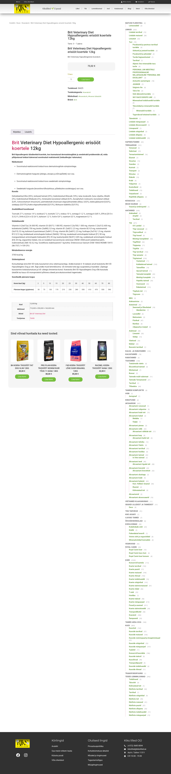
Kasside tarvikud (135, 631)
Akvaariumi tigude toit (141, 464)
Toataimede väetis (136, 363)
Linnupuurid (133, 128)
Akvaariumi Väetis (136, 445)
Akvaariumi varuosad (137, 406)
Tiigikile (136, 248)
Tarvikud (136, 60)
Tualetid (132, 650)
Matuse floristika (133, 23)
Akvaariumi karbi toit (141, 438)
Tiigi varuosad (138, 229)
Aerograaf (133, 396)
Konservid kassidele (137, 653)
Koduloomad (118, 9)
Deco (131, 507)
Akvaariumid (134, 494)
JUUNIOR (136, 84)
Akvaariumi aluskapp (137, 475)
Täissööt (132, 682)
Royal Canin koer (135, 550)
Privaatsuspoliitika (95, 746)
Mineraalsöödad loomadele (139, 540)
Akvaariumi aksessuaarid (139, 497)
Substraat (133, 151)
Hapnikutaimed (132, 142)
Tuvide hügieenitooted (141, 57)
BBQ (131, 298)
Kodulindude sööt (136, 527)
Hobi (127, 393)
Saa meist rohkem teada (62, 751)
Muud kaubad (131, 204)
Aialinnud (132, 331)
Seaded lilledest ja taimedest (139, 504)
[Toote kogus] (71, 79)
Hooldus (132, 595)
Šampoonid (133, 618)
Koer (18, 23)
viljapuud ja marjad (140, 327)
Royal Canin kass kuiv (137, 553)
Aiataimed (133, 305)
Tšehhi (32, 318)
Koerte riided (134, 589)
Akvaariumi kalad (136, 416)
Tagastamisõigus (95, 760)
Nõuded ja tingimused (97, 755)
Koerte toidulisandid (137, 579)
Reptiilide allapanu (136, 197)
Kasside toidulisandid (137, 666)
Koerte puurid (134, 569)
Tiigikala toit (138, 291)
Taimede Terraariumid (137, 380)
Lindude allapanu (135, 135)
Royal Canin (131, 547)
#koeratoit (82, 96)
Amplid (135, 216)
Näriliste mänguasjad (137, 715)
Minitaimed (133, 370)
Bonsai (131, 373)
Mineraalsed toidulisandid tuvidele (146, 100)
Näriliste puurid (135, 705)
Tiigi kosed (137, 235)
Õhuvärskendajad (134, 521)
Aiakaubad (133, 213)
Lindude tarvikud (135, 32)
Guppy (135, 422)
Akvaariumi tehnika (136, 442)
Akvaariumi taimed (136, 455)
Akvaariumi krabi (135, 478)
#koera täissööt (94, 96)
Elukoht (132, 177)
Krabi (131, 181)
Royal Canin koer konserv (139, 556)
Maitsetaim (137, 317)
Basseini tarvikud (136, 347)
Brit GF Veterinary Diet (37, 314)
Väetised (132, 341)
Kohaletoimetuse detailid (98, 751)
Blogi (129, 9)
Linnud (128, 30)
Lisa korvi (86, 79)
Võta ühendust (149, 9)
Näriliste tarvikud (136, 689)
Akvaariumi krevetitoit (141, 471)
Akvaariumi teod (135, 461)
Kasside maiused (136, 635)
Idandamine (140, 310)
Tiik (85, 9)
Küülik (131, 530)
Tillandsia (133, 386)
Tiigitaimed (137, 258)
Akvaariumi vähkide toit (142, 431)
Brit (75, 100)
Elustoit (132, 158)
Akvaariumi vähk (135, 429)
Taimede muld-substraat (138, 377)
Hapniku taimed (142, 281)
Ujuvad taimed (142, 271)
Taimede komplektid (134, 390)
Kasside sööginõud (136, 643)
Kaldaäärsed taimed (144, 264)
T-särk (131, 592)
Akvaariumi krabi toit (137, 412)
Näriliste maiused (136, 702)
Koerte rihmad (134, 576)
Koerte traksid (134, 599)
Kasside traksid (135, 656)
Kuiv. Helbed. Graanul (141, 484)
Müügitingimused (95, 765)
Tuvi (130, 42)
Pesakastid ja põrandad (142, 54)
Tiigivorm (136, 294)
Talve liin (136, 91)
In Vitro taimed (138, 458)
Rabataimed (141, 287)
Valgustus (133, 184)
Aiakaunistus (134, 301)
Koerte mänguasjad (136, 602)
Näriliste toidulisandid (137, 712)
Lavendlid (136, 314)
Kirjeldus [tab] (17, 132)
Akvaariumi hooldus (137, 452)
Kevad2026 (130, 201)
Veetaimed (140, 261)
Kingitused (130, 400)
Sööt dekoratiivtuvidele (142, 94)
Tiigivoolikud (138, 232)
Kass (127, 625)
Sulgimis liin (137, 87)
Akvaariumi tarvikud (137, 448)
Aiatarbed (130, 210)
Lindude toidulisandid (137, 138)
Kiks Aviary (130, 514)
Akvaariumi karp (135, 435)
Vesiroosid (140, 284)
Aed (108, 9)
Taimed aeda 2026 (133, 622)
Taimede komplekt (143, 274)
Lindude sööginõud (136, 131)
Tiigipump (137, 245)
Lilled (77, 9)
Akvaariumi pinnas (136, 425)
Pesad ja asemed (136, 605)
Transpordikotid (135, 612)
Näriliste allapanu (136, 709)
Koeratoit (25, 23)
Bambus (136, 324)
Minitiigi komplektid (140, 239)
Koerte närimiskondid (137, 608)
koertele (20, 148)
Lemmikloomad (97, 9)
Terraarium (130, 145)
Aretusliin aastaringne (141, 81)
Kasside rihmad (135, 669)
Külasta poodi (57, 755)
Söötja (135, 337)
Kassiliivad (133, 660)
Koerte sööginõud (136, 582)
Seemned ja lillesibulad (142, 307)
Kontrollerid (133, 187)
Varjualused (133, 194)
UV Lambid (137, 226)
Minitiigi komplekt (143, 277)
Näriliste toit (134, 699)
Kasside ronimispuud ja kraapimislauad (144, 638)
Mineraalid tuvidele (143, 111)
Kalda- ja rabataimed (135, 351)
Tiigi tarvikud (138, 252)
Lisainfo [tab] (28, 132)
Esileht (12, 23)
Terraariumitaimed (136, 154)
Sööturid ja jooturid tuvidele (143, 51)
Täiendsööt (133, 118)
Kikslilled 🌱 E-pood (52, 8)
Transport (132, 171)
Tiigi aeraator (138, 255)
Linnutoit (132, 39)
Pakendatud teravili (136, 533)
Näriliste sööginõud (136, 696)
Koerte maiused (135, 573)
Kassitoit (132, 628)
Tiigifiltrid (136, 242)
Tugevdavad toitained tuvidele (144, 115)
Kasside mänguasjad (137, 647)
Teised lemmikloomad (135, 677)
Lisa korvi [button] (22, 376)
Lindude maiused (135, 35)
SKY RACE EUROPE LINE (142, 97)
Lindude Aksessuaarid (137, 125)
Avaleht (55, 746)
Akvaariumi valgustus (137, 409)
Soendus (132, 164)
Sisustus (132, 161)
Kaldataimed (131, 354)
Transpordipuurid (135, 663)
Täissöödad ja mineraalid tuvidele (146, 106)
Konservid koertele (136, 563)
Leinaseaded (134, 26)
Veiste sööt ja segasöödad (139, 537)
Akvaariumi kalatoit (136, 481)
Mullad (131, 344)
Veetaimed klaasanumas (136, 501)
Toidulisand (133, 190)
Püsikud (136, 320)
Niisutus (132, 174)
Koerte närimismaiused (138, 586)
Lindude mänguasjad (137, 122)
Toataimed (130, 361)
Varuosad (132, 148)
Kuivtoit (132, 167)
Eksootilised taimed (137, 367)
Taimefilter (140, 267)
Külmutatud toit (139, 490)
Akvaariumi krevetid (137, 468)
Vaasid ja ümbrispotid (137, 207)
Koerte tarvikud (135, 566)
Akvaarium (130, 403)
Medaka (136, 418)
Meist (138, 9)
